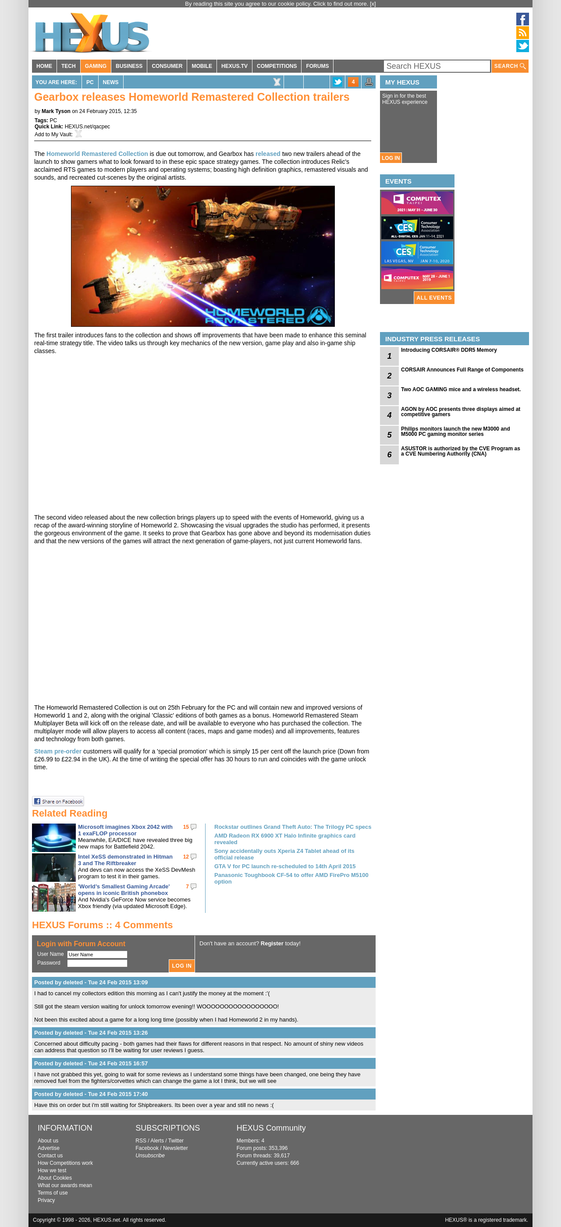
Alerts (157, 1141)
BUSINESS (129, 66)
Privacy (46, 1200)
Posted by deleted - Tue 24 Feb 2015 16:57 (91, 1063)
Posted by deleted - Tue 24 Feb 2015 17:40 (91, 1094)
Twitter (176, 1141)
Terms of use (53, 1193)
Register (272, 943)
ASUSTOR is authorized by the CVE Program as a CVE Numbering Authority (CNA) (460, 451)
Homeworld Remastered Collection (97, 153)
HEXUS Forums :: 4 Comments (102, 924)
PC (90, 82)
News (111, 82)
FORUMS (317, 66)
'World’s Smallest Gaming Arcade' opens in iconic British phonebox (124, 889)
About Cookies (55, 1178)
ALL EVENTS (434, 298)
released (268, 153)
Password (48, 963)
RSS (140, 1141)
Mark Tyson (56, 111)
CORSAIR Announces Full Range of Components (462, 369)
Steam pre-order (58, 751)
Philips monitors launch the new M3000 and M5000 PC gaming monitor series (455, 431)
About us (48, 1141)
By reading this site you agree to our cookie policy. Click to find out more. (277, 3)
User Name (50, 954)
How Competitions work (65, 1163)
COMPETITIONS (277, 66)
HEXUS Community (271, 1128)
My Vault (61, 134)
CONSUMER (167, 66)
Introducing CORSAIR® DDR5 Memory (449, 350)
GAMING (96, 66)
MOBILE (202, 66)
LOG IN (391, 158)
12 (186, 857)
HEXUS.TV (234, 66)
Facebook (147, 1148)
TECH (68, 66)
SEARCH (510, 66)
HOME (44, 66)
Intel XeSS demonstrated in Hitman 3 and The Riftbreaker (125, 859)
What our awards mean (65, 1185)
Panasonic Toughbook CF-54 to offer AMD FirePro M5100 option (291, 878)
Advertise (49, 1148)
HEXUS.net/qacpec (87, 127)
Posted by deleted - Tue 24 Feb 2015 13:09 (91, 982)
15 (186, 827)
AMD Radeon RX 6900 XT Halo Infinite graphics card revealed (284, 838)
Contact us (50, 1156)
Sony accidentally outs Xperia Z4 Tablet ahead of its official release (284, 854)
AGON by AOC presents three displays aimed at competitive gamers (460, 412)
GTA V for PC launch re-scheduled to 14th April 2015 (284, 866)
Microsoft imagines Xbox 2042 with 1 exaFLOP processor (125, 830)
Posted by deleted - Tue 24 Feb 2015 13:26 (91, 1032)
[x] (373, 3)
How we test (52, 1170)
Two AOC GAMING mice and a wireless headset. (461, 389)
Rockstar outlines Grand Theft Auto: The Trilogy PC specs (293, 827)
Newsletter (175, 1148)
